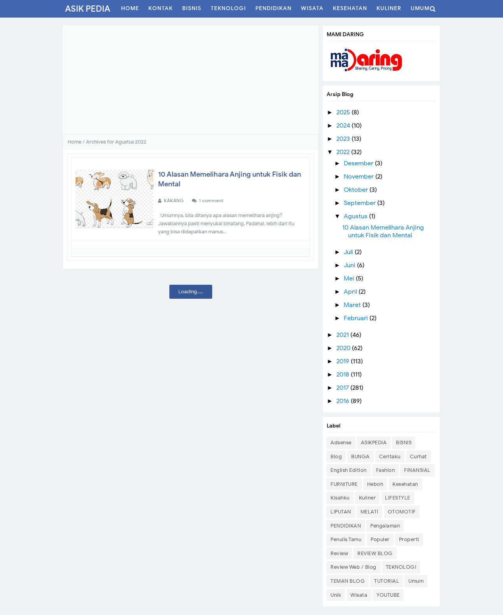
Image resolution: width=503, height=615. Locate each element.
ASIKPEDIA (374, 442)
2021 (343, 335)
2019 (343, 361)
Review (339, 553)
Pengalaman (385, 525)
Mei (350, 278)
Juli (349, 252)
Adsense (341, 442)
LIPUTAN (341, 511)
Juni (350, 265)
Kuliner (367, 497)
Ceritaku (390, 456)
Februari (356, 318)
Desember (359, 163)
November (359, 176)
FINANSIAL (417, 470)
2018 (343, 374)
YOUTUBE (388, 595)
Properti (409, 539)
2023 (344, 139)
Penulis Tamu (346, 539)
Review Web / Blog (353, 567)
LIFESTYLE (397, 497)
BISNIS (404, 442)
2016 (343, 401)
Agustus (356, 216)
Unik (336, 595)
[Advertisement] (190, 79)
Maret (353, 305)
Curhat (418, 456)
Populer (380, 539)
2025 (344, 112)
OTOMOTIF (402, 511)
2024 (344, 126)
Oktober (356, 190)
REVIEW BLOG (375, 553)
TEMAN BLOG (348, 581)
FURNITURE (344, 484)
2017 (343, 388)
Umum (416, 581)
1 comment (211, 200)
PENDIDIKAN (346, 525)
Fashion (385, 470)
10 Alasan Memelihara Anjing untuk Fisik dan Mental (383, 231)
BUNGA (360, 456)
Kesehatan (91, 176)
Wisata (358, 595)
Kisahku (340, 497)
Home (74, 141)
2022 (343, 152)
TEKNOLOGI (401, 567)
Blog (336, 456)
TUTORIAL (386, 581)
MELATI (369, 511)
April (351, 292)
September (360, 203)
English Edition (349, 470)
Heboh (375, 484)
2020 (344, 348)
